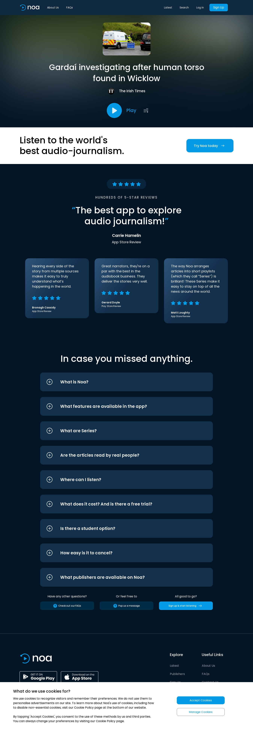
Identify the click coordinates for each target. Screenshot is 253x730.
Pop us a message (126, 606)
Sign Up (218, 7)
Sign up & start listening (186, 606)
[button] (119, 382)
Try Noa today (210, 146)
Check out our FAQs (67, 606)
